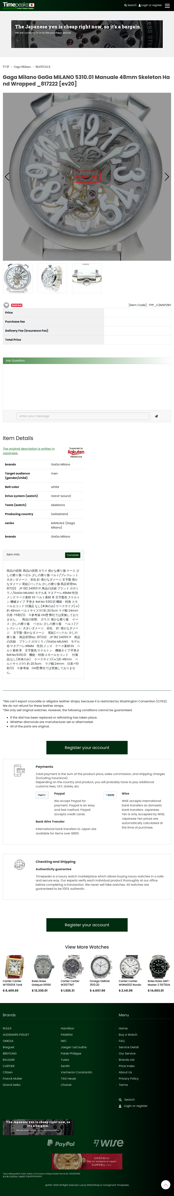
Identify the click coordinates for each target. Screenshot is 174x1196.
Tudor (65, 1060)
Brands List (126, 1060)
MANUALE (42, 66)
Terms (123, 1085)
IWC (64, 1041)
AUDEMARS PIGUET (16, 1035)
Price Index (127, 1066)
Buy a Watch (128, 1035)
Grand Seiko (12, 1085)
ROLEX (7, 1028)
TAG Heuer (68, 1078)
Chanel (66, 1085)
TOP (6, 66)
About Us (125, 1072)
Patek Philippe (71, 1053)
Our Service (127, 1053)
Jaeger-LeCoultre (74, 1047)
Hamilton (67, 1028)
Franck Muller (12, 1078)
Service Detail (129, 1047)
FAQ (121, 1041)
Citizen (8, 1072)
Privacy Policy (129, 1078)
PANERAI (67, 1035)
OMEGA (8, 1041)
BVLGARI (9, 1060)
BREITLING (10, 1053)
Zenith (65, 1066)
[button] (7, 177)
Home (123, 1028)
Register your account (87, 747)
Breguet (8, 1047)
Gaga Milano (22, 66)
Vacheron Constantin (76, 1072)
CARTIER (8, 1066)
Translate (73, 555)
